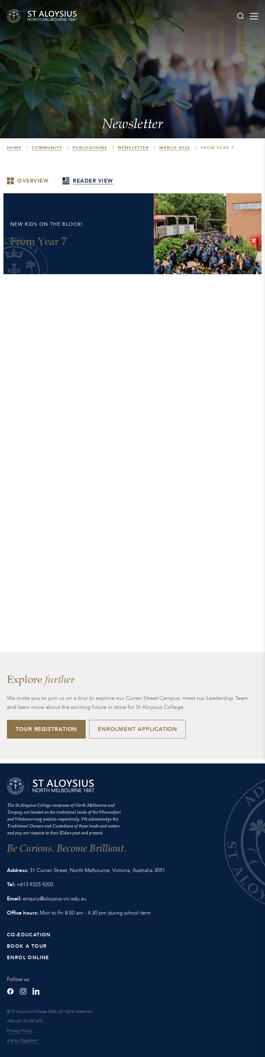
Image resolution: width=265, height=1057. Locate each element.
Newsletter (133, 147)
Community (47, 147)
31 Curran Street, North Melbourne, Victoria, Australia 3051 (97, 870)
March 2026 (174, 147)
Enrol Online (28, 957)
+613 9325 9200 (35, 884)
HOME (14, 147)
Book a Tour (27, 946)
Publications (90, 147)
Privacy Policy (19, 1030)
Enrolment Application (137, 729)
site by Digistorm (22, 1040)
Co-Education (29, 934)
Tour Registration (46, 729)
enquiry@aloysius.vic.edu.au (54, 898)
